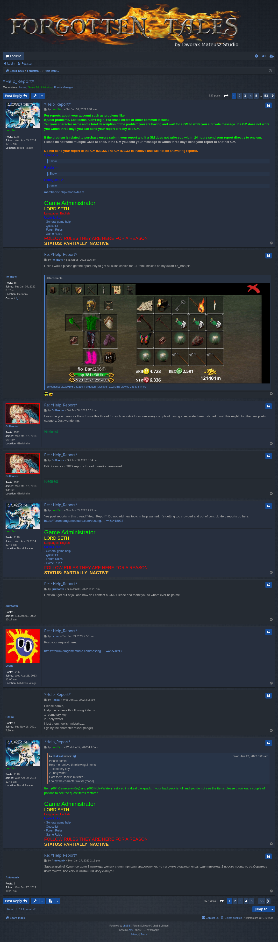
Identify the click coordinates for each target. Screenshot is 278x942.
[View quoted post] (75, 756)
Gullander (12, 426)
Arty (130, 930)
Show (53, 161)
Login (10, 63)
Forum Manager (63, 87)
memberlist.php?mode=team (64, 192)
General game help (58, 221)
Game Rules (54, 234)
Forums (15, 56)
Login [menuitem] (265, 57)
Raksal (10, 716)
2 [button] (240, 95)
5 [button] (256, 95)
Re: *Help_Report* (60, 254)
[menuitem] (256, 56)
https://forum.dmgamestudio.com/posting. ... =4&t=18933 (83, 521)
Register (26, 63)
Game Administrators (40, 87)
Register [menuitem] (272, 57)
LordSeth (11, 130)
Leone (23, 87)
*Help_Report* (18, 81)
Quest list (52, 226)
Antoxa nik (12, 877)
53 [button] (266, 95)
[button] (226, 96)
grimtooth (12, 605)
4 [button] (251, 95)
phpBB (126, 925)
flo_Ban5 (11, 276)
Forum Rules (54, 229)
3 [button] (245, 95)
